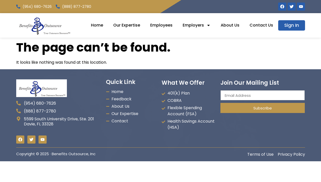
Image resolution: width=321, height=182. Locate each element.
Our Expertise (126, 25)
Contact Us (261, 25)
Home (97, 25)
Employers (197, 25)
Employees (161, 25)
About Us (230, 25)
